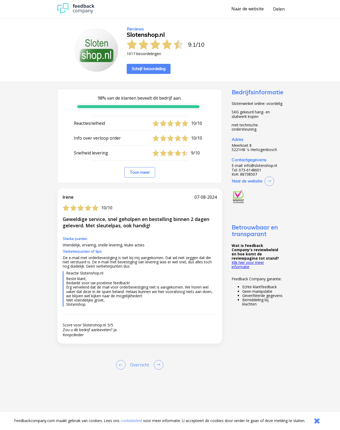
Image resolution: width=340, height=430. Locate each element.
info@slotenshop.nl (260, 165)
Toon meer (140, 172)
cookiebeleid (131, 420)
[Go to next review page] (157, 365)
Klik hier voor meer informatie (248, 264)
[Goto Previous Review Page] (122, 365)
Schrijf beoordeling (148, 68)
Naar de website (247, 9)
